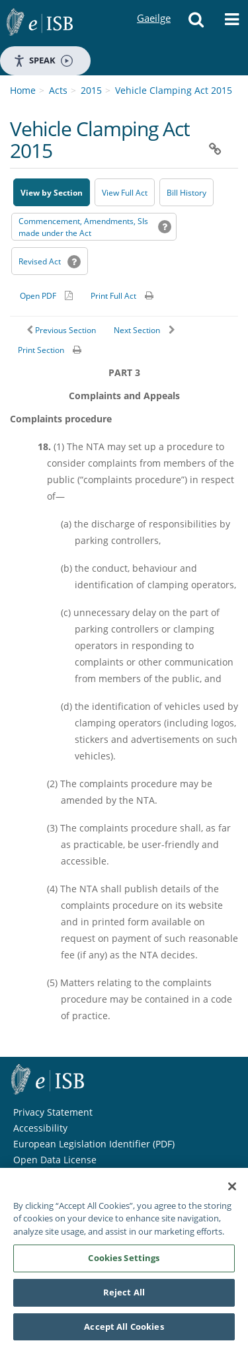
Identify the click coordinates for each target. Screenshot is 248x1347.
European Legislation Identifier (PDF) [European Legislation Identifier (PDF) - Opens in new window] (94, 1143)
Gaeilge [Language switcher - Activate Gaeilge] (153, 5)
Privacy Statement (53, 1112)
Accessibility (40, 1128)
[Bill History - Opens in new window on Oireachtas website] (186, 192)
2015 (91, 90)
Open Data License (55, 1159)
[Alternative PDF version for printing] (46, 295)
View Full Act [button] (124, 192)
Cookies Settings (123, 1262)
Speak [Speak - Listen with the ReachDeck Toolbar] (43, 60)
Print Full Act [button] (113, 295)
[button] (195, 23)
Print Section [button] (41, 350)
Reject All (124, 1296)
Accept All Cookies (123, 1330)
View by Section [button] (52, 192)
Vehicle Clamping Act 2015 (173, 90)
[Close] (232, 1190)
